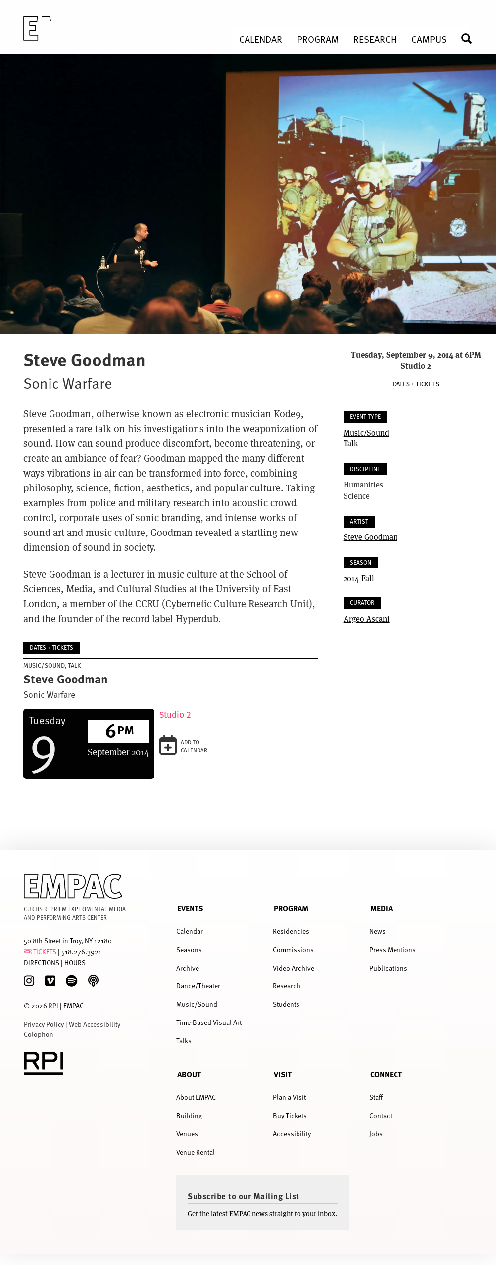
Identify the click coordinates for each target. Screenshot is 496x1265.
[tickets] (28, 951)
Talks (184, 1040)
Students (286, 1004)
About (189, 1074)
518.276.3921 (81, 951)
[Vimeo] (50, 981)
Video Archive (293, 968)
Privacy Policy (44, 1024)
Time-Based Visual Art (209, 1022)
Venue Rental (195, 1152)
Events (190, 908)
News (377, 931)
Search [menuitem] (470, 38)
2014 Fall (359, 578)
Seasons (189, 949)
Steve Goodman (370, 537)
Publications (388, 968)
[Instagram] (29, 981)
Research (286, 985)
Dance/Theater (198, 985)
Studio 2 (175, 714)
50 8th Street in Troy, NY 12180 (68, 940)
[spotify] (71, 981)
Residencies (291, 931)
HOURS (75, 962)
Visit (283, 1074)
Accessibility (292, 1133)
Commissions (293, 949)
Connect (386, 1074)
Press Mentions (392, 949)
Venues (187, 1133)
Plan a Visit (289, 1097)
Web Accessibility (94, 1024)
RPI (53, 1005)
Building (189, 1115)
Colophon (38, 1034)
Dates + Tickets (416, 384)
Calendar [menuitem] (260, 38)
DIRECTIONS (41, 962)
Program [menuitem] (318, 38)
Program (291, 908)
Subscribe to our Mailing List (243, 1196)
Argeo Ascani (367, 618)
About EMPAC (196, 1097)
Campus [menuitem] (428, 38)
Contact (380, 1115)
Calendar (189, 931)
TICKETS (44, 951)
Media (381, 908)
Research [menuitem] (375, 38)
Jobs (376, 1133)
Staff (376, 1097)
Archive (187, 968)
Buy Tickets (290, 1115)
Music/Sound (366, 432)
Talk (351, 443)
